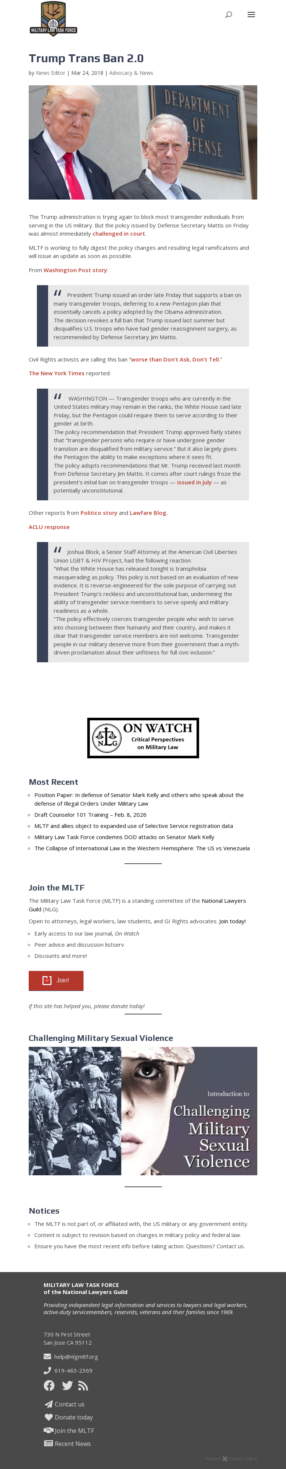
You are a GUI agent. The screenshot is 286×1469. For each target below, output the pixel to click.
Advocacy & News (131, 72)
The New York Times (57, 373)
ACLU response (49, 526)
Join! (63, 980)
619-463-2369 (68, 1370)
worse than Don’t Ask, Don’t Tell (175, 359)
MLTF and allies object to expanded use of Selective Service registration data (133, 825)
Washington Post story (75, 270)
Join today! (232, 921)
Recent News (67, 1444)
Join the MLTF (69, 1431)
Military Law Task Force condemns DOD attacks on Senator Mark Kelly (124, 837)
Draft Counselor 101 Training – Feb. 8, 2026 (90, 814)
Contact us (64, 1404)
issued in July (194, 482)
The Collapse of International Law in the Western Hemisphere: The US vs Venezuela (142, 848)
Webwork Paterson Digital (232, 1458)
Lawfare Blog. (149, 512)
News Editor (50, 72)
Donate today (68, 1417)
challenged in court (118, 233)
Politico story (99, 512)
